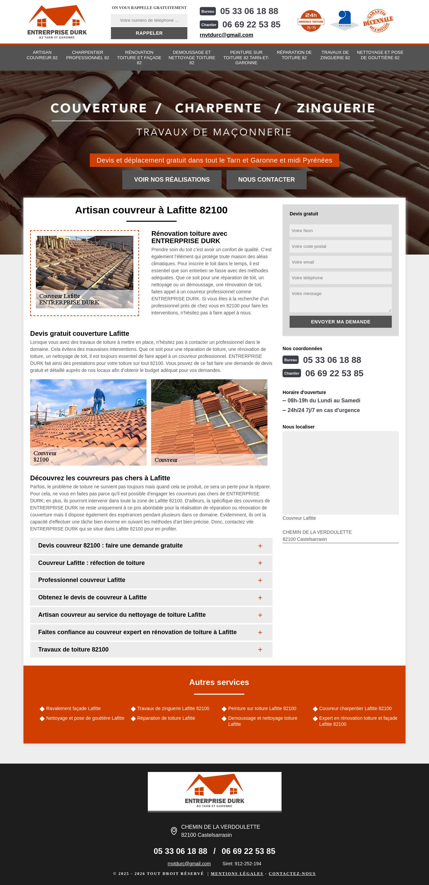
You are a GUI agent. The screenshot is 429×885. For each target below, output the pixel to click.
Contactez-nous (292, 873)
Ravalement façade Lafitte (73, 708)
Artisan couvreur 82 (42, 55)
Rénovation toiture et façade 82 (139, 57)
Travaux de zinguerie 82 (335, 55)
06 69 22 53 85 (252, 24)
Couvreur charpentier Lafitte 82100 (355, 708)
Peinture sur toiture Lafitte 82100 (262, 708)
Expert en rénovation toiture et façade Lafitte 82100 (358, 721)
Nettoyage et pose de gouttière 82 (380, 55)
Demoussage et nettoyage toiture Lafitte (262, 721)
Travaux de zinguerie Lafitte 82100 (173, 708)
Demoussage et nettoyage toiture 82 (192, 57)
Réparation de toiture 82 (294, 55)
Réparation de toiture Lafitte (166, 718)
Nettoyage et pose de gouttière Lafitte (85, 718)
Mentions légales (237, 873)
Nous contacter (266, 179)
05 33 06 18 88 (249, 11)
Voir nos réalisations (172, 179)
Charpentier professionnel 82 (87, 55)
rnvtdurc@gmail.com (226, 35)
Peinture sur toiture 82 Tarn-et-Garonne (246, 57)
